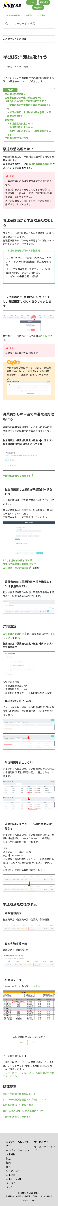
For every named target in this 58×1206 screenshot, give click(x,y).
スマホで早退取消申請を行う (18, 564)
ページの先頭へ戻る (15, 1055)
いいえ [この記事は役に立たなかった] (38, 1042)
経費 (8, 1162)
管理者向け (29, 15)
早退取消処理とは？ (15, 93)
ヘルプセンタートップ (17, 1150)
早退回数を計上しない (21, 123)
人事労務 (10, 1154)
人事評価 (10, 1174)
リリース (32, 2)
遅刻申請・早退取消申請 (15, 567)
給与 (8, 1166)
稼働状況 (44, 2)
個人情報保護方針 (33, 1193)
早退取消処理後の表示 (16, 138)
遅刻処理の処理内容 (13, 633)
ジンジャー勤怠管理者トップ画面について (25, 1099)
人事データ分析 (14, 1178)
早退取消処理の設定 (38, 164)
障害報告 (38, 7)
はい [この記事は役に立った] (22, 1042)
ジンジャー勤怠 (13, 15)
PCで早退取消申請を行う (16, 560)
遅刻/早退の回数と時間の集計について (23, 1111)
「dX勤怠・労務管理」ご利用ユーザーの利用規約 (33, 1196)
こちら (43, 336)
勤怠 (8, 1158)
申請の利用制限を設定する (17, 475)
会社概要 (21, 1193)
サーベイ (10, 1183)
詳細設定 (9, 119)
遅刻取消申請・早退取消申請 (18, 1105)
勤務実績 (41, 15)
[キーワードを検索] (29, 24)
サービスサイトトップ (44, 1148)
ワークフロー (13, 1170)
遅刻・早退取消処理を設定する (19, 1093)
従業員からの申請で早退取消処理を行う (26, 101)
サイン (9, 1187)
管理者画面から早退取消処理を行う (23, 97)
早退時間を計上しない (21, 127)
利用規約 (9, 1196)
